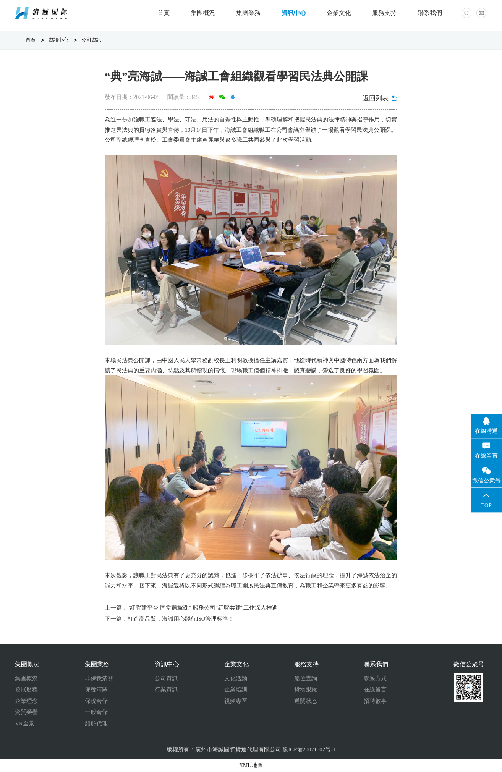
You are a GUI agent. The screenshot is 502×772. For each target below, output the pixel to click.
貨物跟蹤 (305, 689)
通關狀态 (305, 701)
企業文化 (339, 13)
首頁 (163, 13)
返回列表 (380, 98)
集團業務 (248, 13)
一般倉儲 (96, 712)
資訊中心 (294, 13)
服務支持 (384, 13)
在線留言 (375, 689)
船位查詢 (305, 678)
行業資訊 (166, 689)
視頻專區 (235, 701)
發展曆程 (26, 689)
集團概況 (203, 13)
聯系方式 (375, 678)
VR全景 (24, 723)
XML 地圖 (251, 765)
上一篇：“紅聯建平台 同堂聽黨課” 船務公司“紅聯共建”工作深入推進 (191, 608)
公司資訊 (91, 40)
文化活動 (235, 678)
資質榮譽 (26, 712)
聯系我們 (430, 13)
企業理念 (26, 701)
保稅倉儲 (96, 701)
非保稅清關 (99, 678)
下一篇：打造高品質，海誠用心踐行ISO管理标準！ (169, 619)
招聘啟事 (375, 701)
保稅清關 (96, 689)
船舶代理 (96, 723)
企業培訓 (235, 689)
